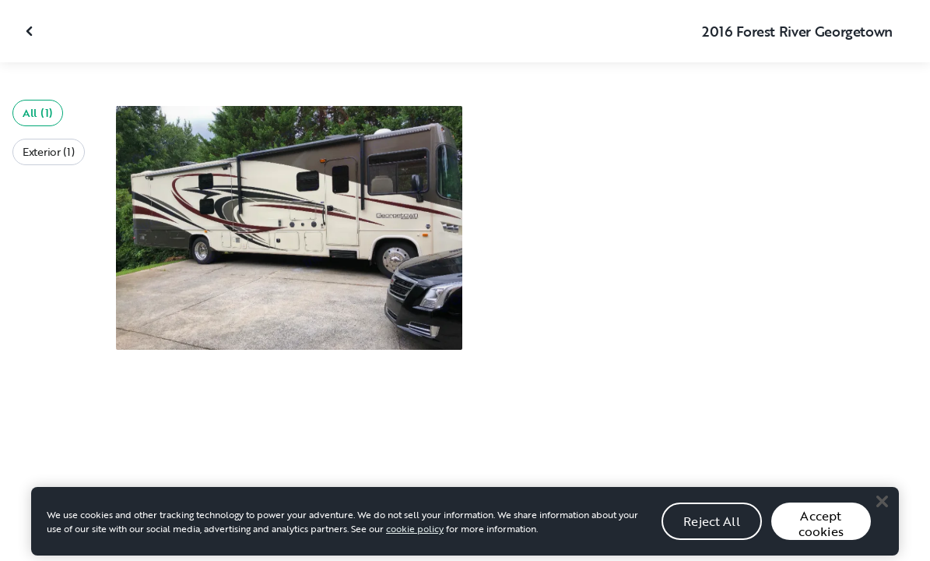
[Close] (882, 506)
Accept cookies (821, 528)
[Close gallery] (31, 31)
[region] (465, 526)
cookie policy (415, 534)
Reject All (711, 526)
